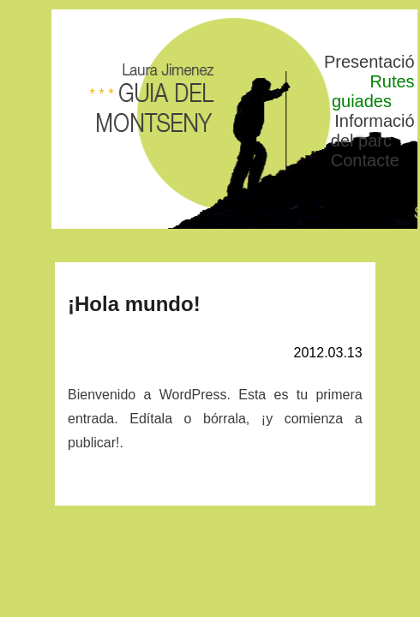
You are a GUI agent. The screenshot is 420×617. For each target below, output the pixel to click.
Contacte (365, 160)
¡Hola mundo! (134, 303)
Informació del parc (373, 130)
